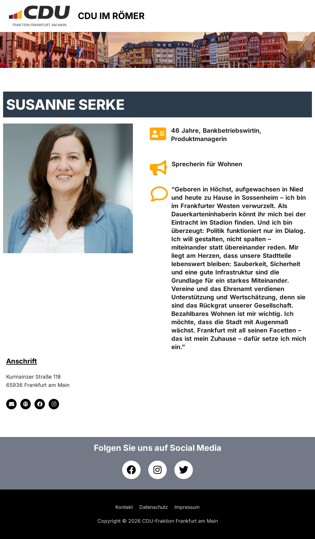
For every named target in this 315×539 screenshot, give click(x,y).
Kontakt (124, 507)
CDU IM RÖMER (111, 15)
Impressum (187, 507)
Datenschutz (153, 507)
